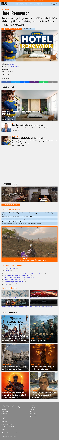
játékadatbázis (23, 4)
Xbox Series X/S (17, 28)
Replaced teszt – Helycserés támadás (12, 221)
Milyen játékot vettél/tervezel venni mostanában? (16, 275)
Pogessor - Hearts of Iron (7, 426)
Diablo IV (6, 270)
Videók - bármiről (8, 283)
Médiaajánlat (4, 411)
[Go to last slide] (3, 194)
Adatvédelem (4, 413)
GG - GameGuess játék (10, 268)
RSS (2, 415)
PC (3, 28)
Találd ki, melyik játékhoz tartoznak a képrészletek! (29, 260)
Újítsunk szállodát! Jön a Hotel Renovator (28, 138)
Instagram (32, 411)
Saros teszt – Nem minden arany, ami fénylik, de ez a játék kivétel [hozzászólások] (24, 273)
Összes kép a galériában (10, 204)
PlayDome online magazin (8, 405)
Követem (5, 78)
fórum (38, 4)
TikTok (31, 417)
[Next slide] (56, 194)
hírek (12, 4)
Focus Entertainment (12, 67)
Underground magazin (6, 424)
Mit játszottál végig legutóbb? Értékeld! (13, 281)
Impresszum (4, 409)
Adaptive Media (5, 433)
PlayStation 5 (8, 28)
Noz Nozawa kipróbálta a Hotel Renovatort (28, 125)
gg (41, 4)
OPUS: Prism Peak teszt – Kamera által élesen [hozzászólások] (19, 277)
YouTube (32, 409)
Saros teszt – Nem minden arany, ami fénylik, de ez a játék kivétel (18, 216)
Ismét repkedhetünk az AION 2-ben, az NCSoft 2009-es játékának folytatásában (22, 223)
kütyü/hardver (32, 4)
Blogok (3, 418)
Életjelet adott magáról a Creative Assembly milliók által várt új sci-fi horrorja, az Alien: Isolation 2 (26, 219)
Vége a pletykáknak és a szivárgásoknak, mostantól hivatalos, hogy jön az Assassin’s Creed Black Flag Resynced (27, 213)
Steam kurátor (33, 415)
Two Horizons (12, 64)
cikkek (16, 4)
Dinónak (6, 284)
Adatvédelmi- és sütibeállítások (8, 436)
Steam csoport (33, 413)
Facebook (32, 408)
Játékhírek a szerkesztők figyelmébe (13, 279)
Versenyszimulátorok (9, 272)
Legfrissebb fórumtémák (11, 265)
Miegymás (4, 429)
